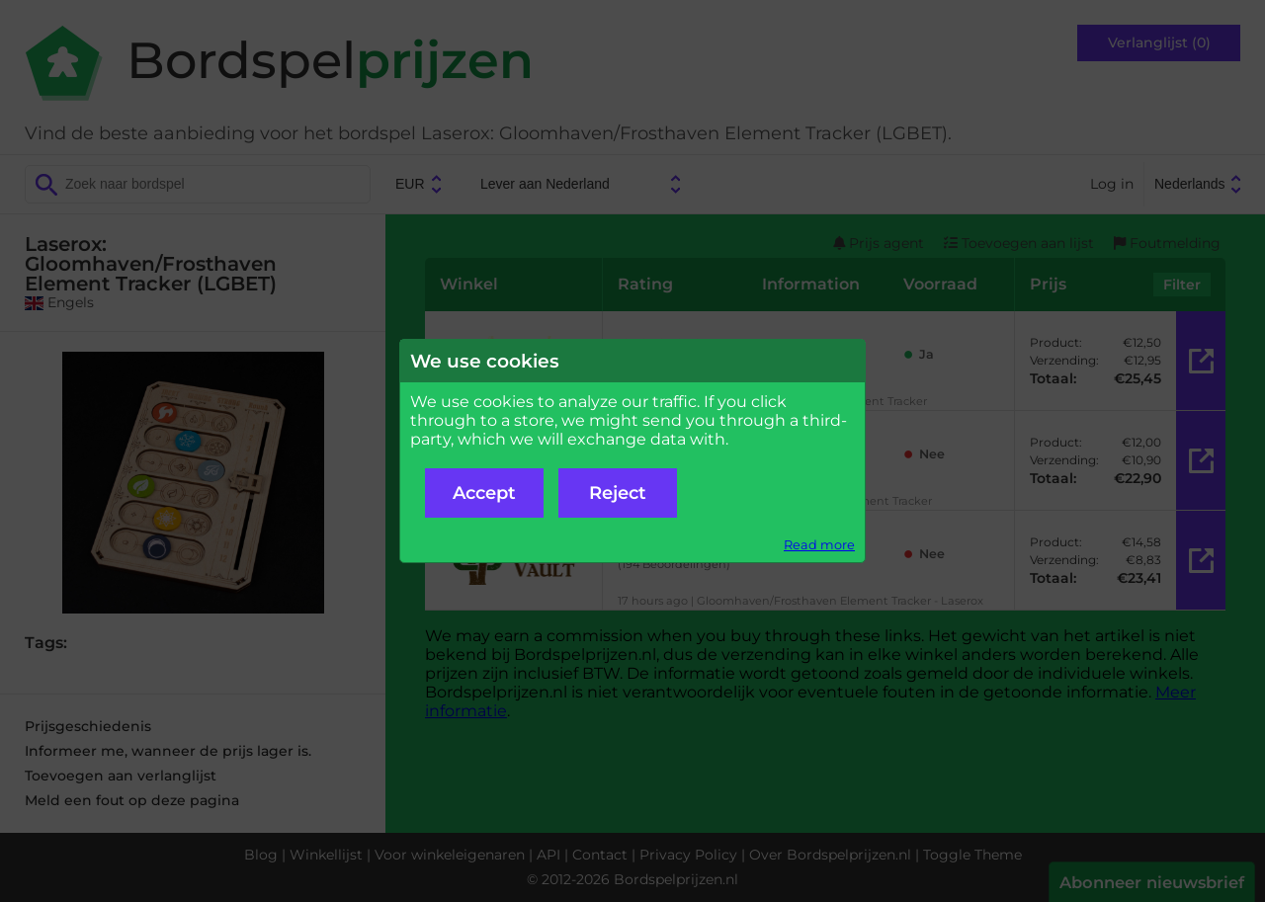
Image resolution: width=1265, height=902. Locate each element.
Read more (819, 544)
